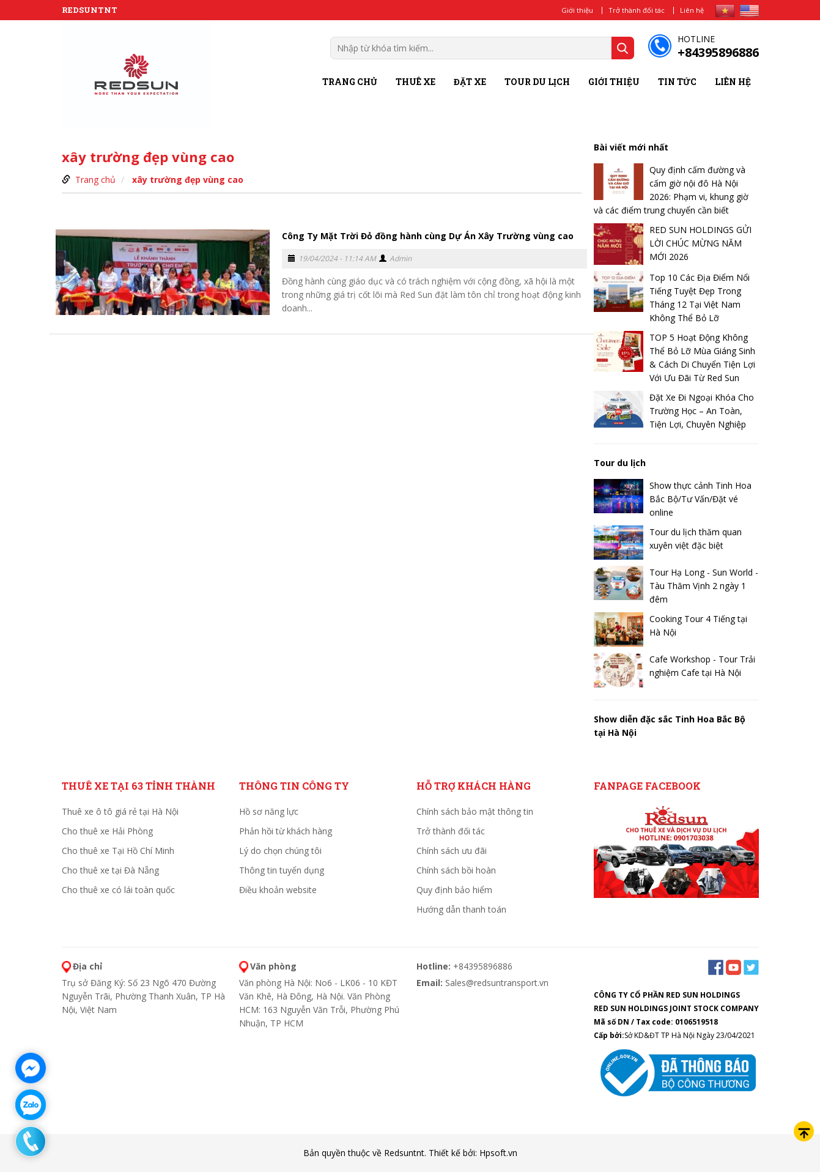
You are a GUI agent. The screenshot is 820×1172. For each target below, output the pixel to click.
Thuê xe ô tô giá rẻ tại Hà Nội (120, 811)
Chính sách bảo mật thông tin (474, 811)
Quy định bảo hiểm (454, 890)
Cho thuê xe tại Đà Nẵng (110, 870)
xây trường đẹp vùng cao (187, 179)
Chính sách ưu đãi (451, 850)
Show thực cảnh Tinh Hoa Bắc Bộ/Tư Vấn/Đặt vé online (700, 499)
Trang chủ (349, 81)
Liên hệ (692, 10)
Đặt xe (470, 81)
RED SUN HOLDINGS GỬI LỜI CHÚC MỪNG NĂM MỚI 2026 (700, 243)
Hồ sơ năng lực (268, 811)
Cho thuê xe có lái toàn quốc (118, 890)
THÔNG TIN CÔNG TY (294, 785)
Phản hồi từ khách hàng (285, 831)
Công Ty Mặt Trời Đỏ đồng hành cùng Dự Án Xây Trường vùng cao (428, 236)
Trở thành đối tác (636, 10)
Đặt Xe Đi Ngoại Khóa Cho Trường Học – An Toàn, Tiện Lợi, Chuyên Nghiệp (701, 410)
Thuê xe (415, 81)
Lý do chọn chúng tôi (280, 850)
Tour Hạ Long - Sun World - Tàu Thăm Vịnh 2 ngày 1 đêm (703, 585)
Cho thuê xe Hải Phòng (107, 831)
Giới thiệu (577, 10)
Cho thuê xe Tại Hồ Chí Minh (118, 850)
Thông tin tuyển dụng (281, 870)
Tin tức (677, 81)
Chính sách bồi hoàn (456, 870)
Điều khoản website (278, 890)
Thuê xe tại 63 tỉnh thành (138, 785)
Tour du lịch (537, 81)
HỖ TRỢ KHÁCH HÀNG (473, 785)
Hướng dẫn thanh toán (461, 909)
